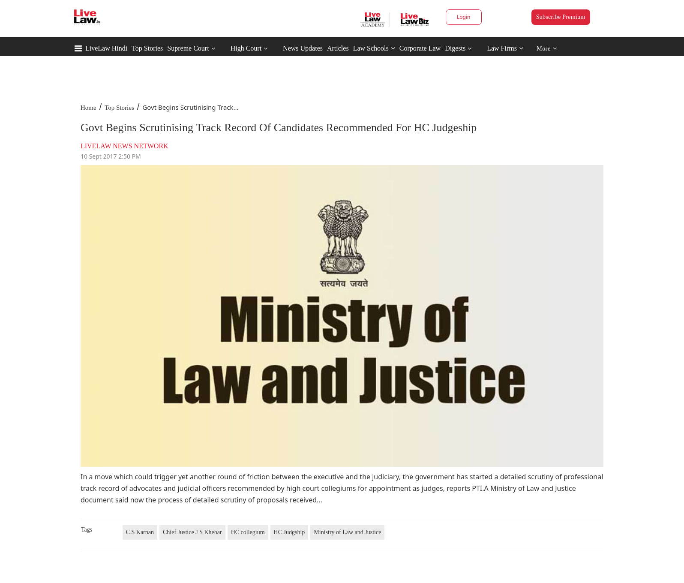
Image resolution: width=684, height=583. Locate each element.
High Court (246, 48)
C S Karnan (140, 532)
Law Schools (374, 48)
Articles (338, 48)
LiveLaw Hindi (106, 48)
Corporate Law (420, 48)
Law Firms (505, 48)
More (547, 48)
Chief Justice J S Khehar (192, 532)
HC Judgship (289, 532)
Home (88, 107)
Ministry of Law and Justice (347, 532)
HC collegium (248, 532)
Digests (455, 48)
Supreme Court (188, 48)
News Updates (303, 48)
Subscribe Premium (560, 17)
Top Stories (147, 48)
